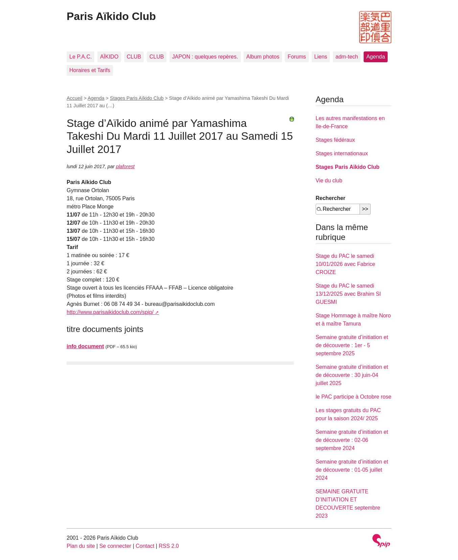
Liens (320, 57)
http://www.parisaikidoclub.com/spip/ (110, 312)
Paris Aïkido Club (111, 16)
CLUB (134, 57)
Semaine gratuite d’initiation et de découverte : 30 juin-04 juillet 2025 (352, 375)
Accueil (74, 98)
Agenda (375, 57)
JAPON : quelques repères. (205, 57)
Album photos (262, 57)
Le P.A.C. (80, 57)
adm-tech (347, 57)
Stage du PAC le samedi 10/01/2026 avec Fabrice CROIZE (345, 264)
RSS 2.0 (169, 546)
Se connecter (115, 546)
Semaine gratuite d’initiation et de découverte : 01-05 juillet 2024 (352, 470)
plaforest (125, 166)
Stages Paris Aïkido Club (136, 98)
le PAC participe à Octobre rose (353, 397)
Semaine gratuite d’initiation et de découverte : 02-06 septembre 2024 (352, 440)
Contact (145, 546)
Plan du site (81, 546)
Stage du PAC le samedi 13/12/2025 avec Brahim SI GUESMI (348, 294)
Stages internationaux (342, 153)
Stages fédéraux (335, 140)
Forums (297, 57)
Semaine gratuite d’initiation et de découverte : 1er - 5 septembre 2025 (352, 345)
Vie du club (329, 180)
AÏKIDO (109, 57)
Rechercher (330, 198)
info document (85, 346)
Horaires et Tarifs (89, 70)
